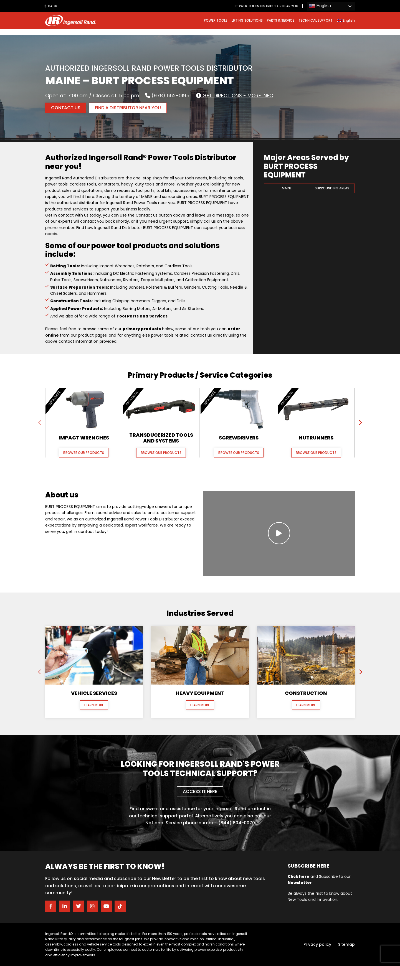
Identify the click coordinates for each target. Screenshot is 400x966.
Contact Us (65, 108)
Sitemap (346, 944)
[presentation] (39, 422)
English (319, 6)
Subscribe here (308, 865)
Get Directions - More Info (234, 95)
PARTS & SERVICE (280, 20)
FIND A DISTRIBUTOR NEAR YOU (128, 108)
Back (50, 6)
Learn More (94, 705)
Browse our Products (83, 452)
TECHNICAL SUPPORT (315, 20)
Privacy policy (317, 944)
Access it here (200, 791)
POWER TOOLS (215, 20)
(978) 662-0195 (167, 95)
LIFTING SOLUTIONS (247, 20)
